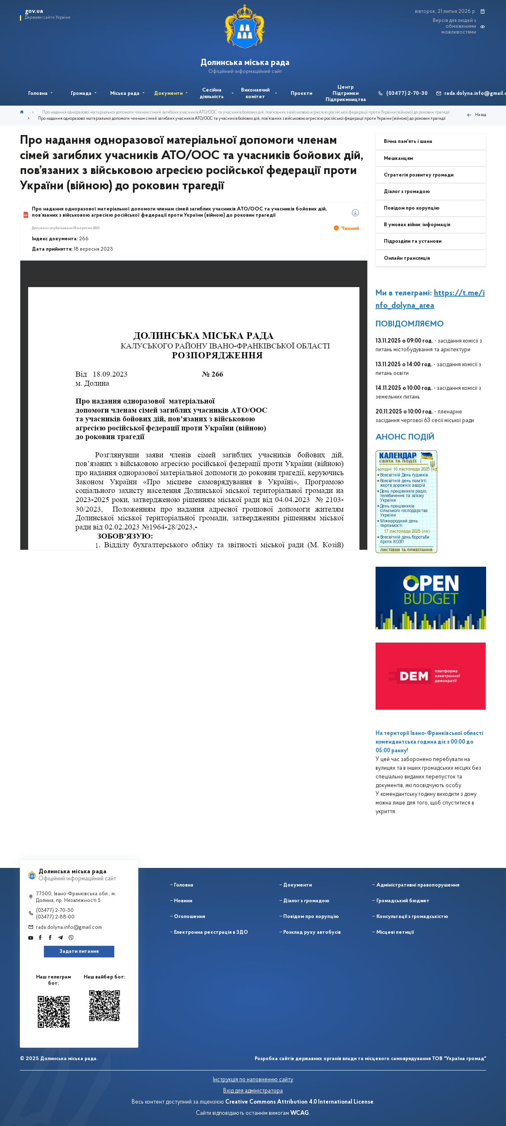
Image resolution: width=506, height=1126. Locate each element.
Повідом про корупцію (311, 916)
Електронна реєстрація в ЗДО (211, 932)
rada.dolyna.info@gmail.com (69, 927)
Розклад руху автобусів (312, 932)
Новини (183, 901)
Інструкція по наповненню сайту (253, 1080)
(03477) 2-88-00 (55, 917)
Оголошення (189, 916)
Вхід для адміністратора (253, 1091)
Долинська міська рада (244, 62)
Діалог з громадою (306, 901)
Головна (183, 885)
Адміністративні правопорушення (417, 885)
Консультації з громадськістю (412, 916)
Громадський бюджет (402, 901)
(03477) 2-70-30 (407, 93)
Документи (297, 885)
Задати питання (79, 951)
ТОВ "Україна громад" (459, 1058)
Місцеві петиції (395, 932)
